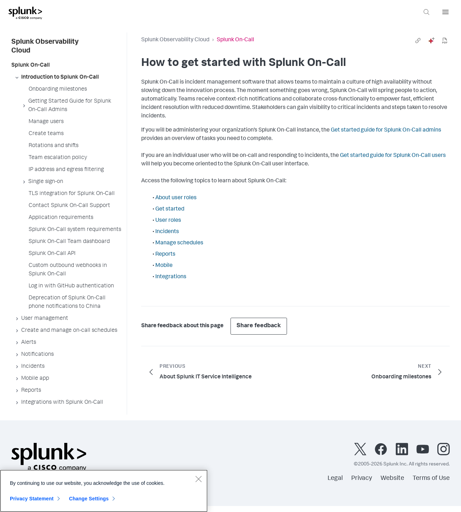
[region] (104, 491)
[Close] (198, 478)
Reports (165, 254)
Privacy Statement (32, 498)
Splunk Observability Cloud (175, 40)
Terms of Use (431, 478)
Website (392, 478)
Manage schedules (179, 243)
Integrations (170, 277)
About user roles (176, 198)
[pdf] (445, 40)
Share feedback (259, 326)
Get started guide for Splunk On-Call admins (386, 130)
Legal (335, 478)
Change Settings (89, 498)
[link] (418, 40)
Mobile (164, 266)
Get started (169, 209)
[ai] (431, 40)
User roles (168, 221)
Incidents (167, 232)
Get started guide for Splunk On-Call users (393, 156)
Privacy (361, 478)
